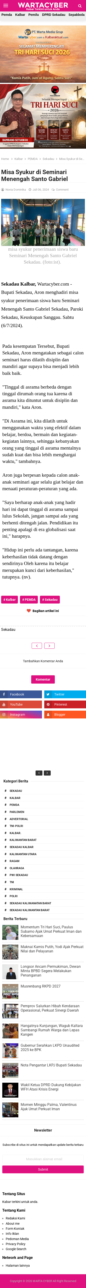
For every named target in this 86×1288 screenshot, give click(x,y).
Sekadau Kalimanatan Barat (30, 903)
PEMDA (14, 805)
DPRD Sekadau (53, 15)
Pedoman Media (17, 1239)
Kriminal (16, 889)
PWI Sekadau (19, 875)
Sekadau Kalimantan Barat (30, 910)
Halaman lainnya (18, 1265)
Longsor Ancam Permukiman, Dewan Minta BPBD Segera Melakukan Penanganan (51, 970)
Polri (14, 896)
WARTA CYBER (42, 1281)
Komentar (43, 679)
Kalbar (20, 15)
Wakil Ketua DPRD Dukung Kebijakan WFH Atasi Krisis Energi (51, 1087)
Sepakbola (77, 15)
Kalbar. (15, 833)
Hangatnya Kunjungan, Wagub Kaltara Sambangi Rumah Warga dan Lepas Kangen (52, 1030)
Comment (62, 189)
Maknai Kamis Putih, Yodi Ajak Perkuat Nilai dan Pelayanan (52, 949)
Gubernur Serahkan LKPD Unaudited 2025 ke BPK (50, 1047)
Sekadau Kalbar (21, 847)
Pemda (6, 15)
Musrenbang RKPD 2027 (41, 986)
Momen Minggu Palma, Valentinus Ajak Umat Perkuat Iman (49, 1106)
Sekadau (16, 791)
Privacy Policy (15, 1244)
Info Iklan (12, 1233)
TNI (12, 882)
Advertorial (19, 819)
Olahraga (17, 868)
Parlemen (17, 812)
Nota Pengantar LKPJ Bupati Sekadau (51, 1065)
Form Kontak (15, 1228)
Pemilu (33, 15)
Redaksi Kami (15, 1218)
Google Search (16, 1249)
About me (12, 1223)
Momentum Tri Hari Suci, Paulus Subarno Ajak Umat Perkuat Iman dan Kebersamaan (51, 931)
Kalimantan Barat (23, 840)
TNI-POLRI (16, 826)
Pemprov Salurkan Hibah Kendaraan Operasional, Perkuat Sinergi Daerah (50, 1008)
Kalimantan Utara (23, 854)
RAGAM (14, 861)
